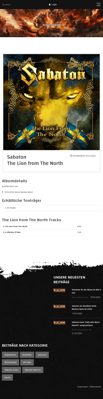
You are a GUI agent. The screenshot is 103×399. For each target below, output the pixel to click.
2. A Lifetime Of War (12, 232)
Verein (7, 377)
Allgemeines (10, 355)
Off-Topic (27, 362)
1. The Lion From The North (15, 226)
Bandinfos (27, 355)
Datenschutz (95, 386)
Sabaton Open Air (33, 370)
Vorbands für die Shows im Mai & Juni (86, 291)
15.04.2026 (77, 313)
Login (53, 4)
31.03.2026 (77, 333)
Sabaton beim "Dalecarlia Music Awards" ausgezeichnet (86, 323)
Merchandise (10, 362)
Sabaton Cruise (11, 370)
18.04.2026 (95, 297)
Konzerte (42, 355)
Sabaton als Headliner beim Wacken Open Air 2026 (84, 307)
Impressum (82, 386)
